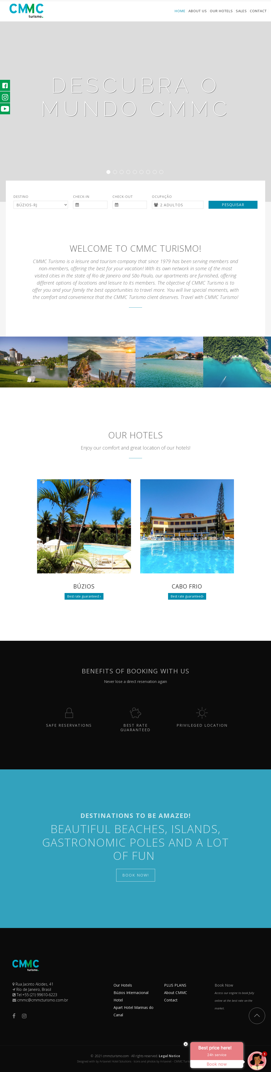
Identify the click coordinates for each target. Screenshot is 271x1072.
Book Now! (135, 875)
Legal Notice (169, 1056)
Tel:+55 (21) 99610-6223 (37, 994)
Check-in (81, 196)
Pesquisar (233, 204)
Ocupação (162, 196)
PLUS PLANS (175, 985)
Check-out (122, 196)
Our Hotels (123, 985)
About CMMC (175, 992)
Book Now (224, 985)
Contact (171, 1000)
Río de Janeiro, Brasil (33, 989)
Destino (21, 196)
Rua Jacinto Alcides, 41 (34, 984)
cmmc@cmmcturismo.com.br (42, 1000)
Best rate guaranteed (84, 596)
